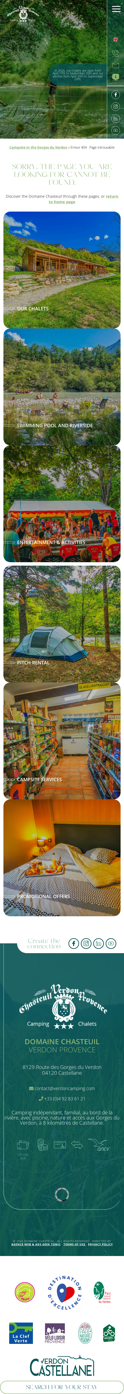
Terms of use (74, 1244)
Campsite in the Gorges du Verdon (38, 147)
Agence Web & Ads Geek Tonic (36, 1244)
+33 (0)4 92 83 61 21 (62, 1099)
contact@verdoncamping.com (62, 1088)
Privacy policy (100, 1244)
